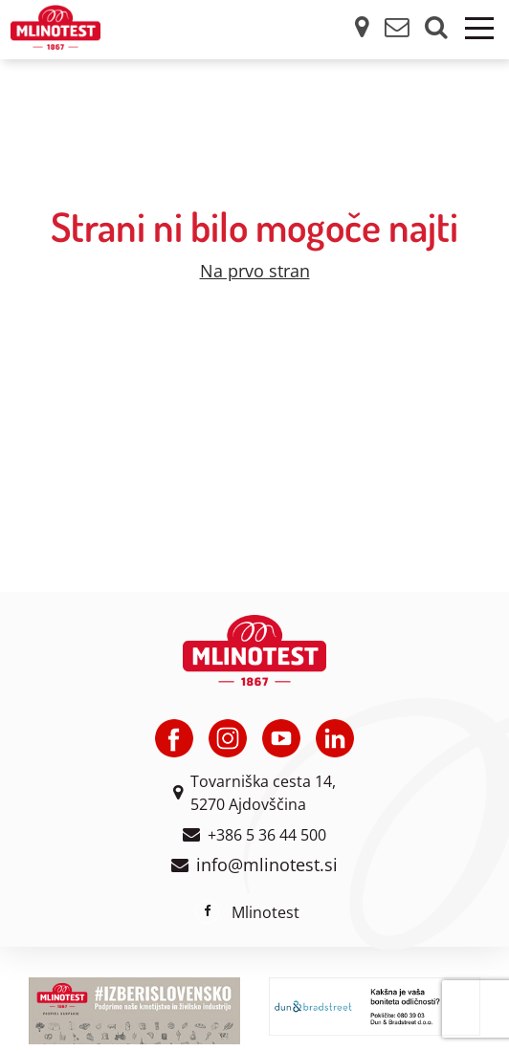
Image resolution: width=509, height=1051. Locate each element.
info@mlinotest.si (267, 864)
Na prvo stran (255, 270)
